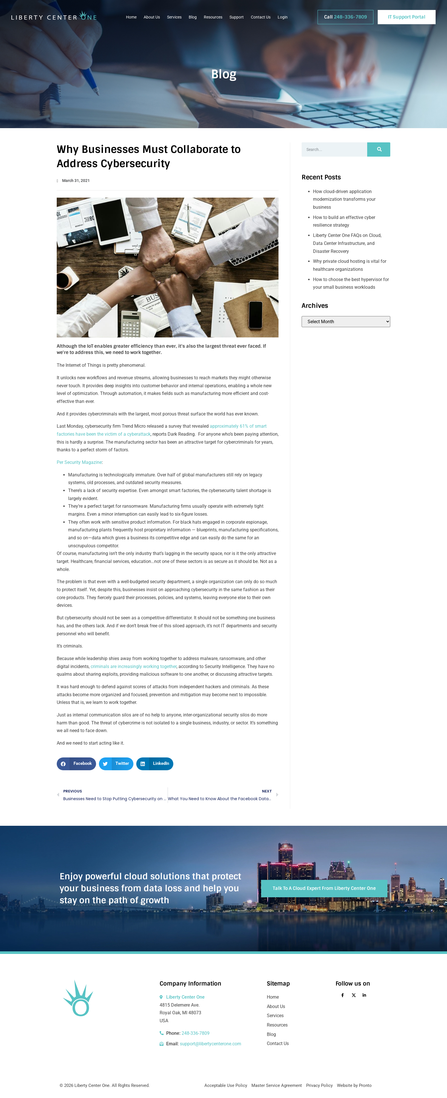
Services (174, 17)
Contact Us (261, 17)
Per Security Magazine (79, 462)
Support (236, 17)
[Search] (378, 149)
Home (131, 17)
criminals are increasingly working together (133, 666)
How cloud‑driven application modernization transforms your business (344, 199)
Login (283, 17)
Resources (213, 17)
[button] (76, 763)
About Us (152, 17)
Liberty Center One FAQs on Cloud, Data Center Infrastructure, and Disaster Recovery (347, 243)
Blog (193, 17)
